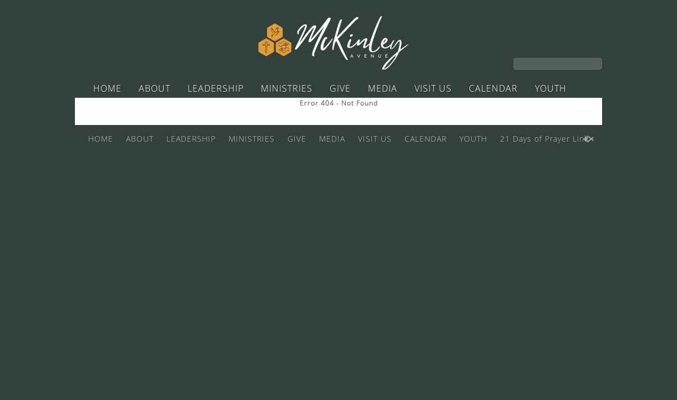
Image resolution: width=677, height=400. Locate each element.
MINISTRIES (286, 88)
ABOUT (154, 88)
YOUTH (551, 88)
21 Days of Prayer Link (330, 109)
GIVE (340, 88)
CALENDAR (493, 88)
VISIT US (433, 88)
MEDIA (382, 88)
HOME (107, 88)
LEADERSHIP (216, 88)
